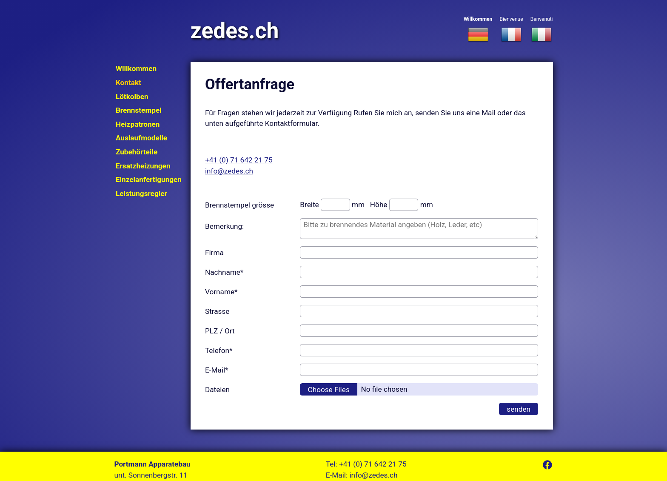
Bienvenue (511, 30)
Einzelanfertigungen (149, 179)
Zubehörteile (136, 152)
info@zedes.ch (229, 171)
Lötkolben (132, 96)
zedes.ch (235, 31)
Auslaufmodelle (141, 138)
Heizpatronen (138, 124)
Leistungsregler (141, 193)
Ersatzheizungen (143, 166)
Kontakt (128, 82)
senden (518, 409)
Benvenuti (541, 30)
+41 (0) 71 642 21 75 (239, 160)
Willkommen (478, 30)
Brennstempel (139, 110)
